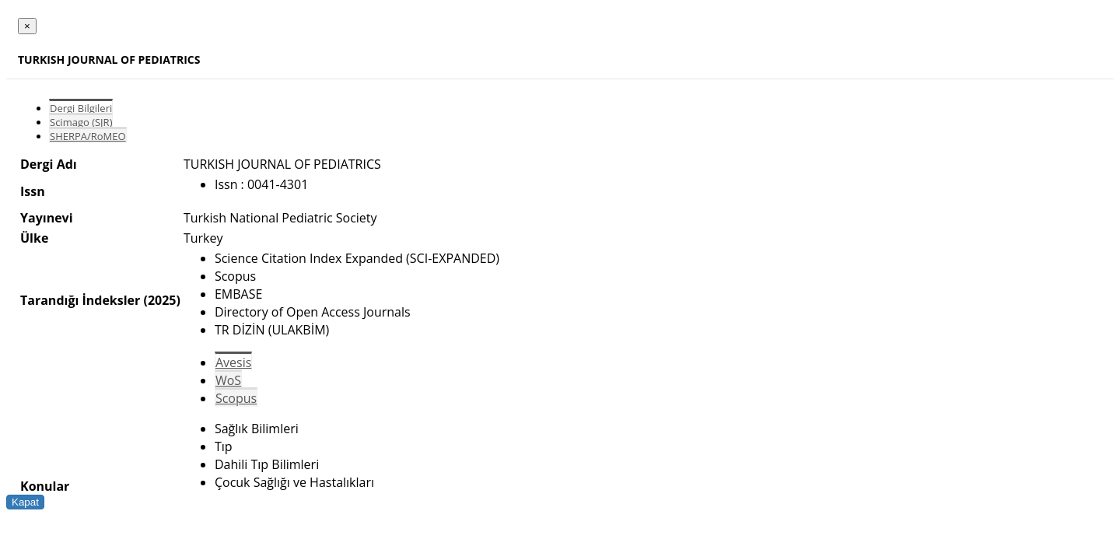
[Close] (27, 26)
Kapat (25, 502)
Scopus (236, 398)
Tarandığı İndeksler (80, 300)
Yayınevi (46, 217)
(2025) (161, 300)
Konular (44, 486)
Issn (32, 191)
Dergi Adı (48, 164)
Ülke (34, 238)
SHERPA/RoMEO (88, 136)
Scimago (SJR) (81, 122)
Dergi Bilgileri (81, 108)
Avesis (233, 362)
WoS (228, 380)
